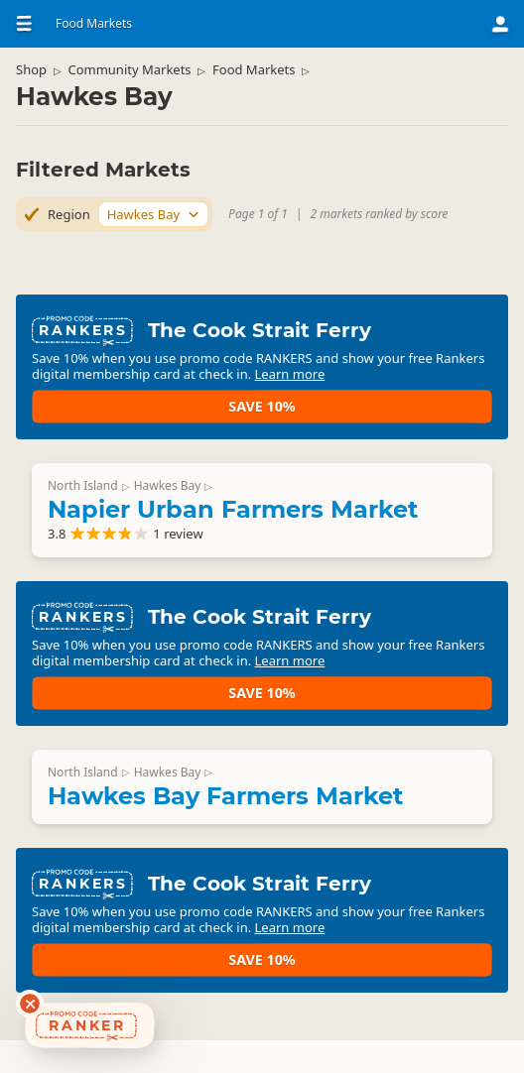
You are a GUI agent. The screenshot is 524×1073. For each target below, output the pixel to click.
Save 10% (418, 397)
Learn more (192, 413)
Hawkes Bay (183, 499)
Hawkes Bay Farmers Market (241, 838)
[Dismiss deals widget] (30, 1003)
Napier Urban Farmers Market (249, 522)
